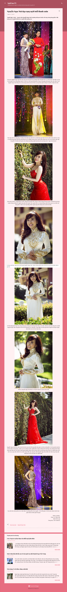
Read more (57, 549)
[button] (59, 11)
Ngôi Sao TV (12, 3)
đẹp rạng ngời (13, 525)
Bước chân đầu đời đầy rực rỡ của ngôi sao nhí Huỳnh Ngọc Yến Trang (26, 554)
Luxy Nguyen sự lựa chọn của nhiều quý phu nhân (20, 538)
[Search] (62, 4)
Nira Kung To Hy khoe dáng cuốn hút (17, 569)
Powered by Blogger (33, 586)
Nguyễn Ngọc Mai (21, 525)
